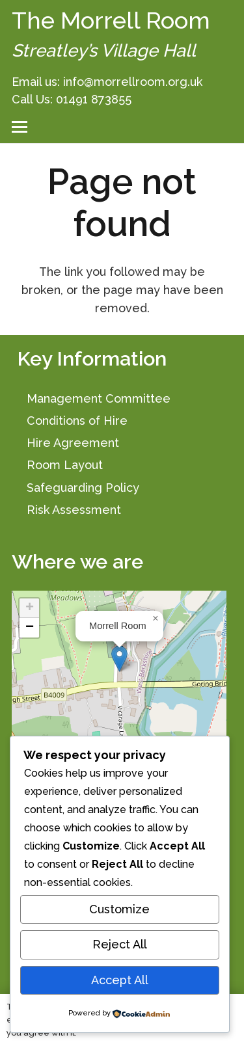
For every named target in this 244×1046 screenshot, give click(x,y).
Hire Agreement (73, 442)
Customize (119, 909)
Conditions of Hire (77, 420)
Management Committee (98, 398)
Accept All (119, 980)
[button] (20, 127)
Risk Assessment (74, 509)
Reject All (119, 944)
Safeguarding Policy (83, 487)
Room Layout (65, 465)
